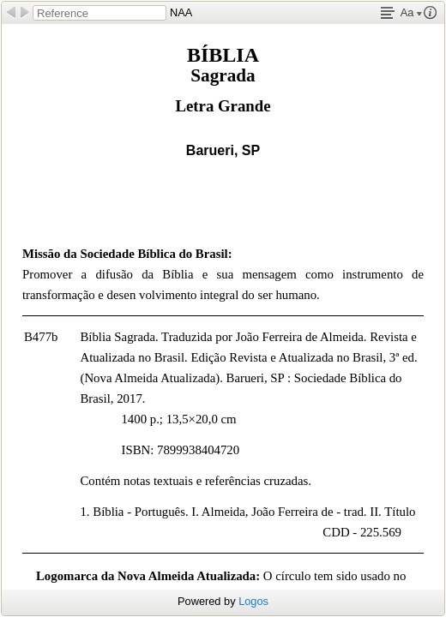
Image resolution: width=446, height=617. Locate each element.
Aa (411, 12)
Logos (253, 601)
